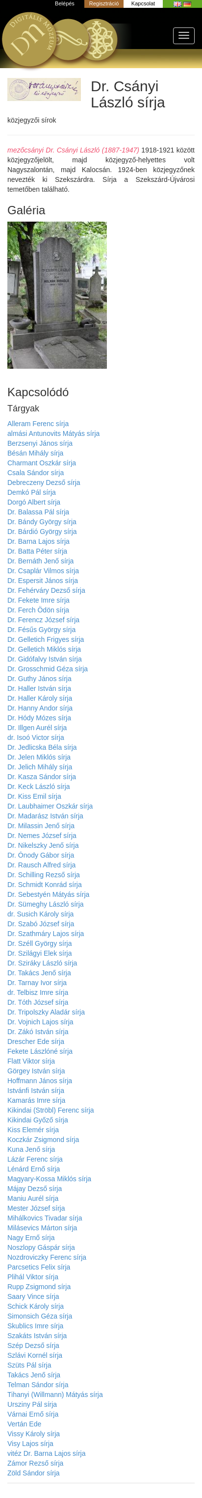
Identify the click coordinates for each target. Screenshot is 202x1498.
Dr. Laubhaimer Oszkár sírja (50, 806)
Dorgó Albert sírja (33, 502)
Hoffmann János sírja (39, 1081)
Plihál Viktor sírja (32, 1277)
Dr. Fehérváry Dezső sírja (46, 590)
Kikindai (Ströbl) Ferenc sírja (50, 1110)
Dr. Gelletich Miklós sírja (44, 649)
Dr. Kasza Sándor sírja (41, 777)
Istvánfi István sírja (35, 1090)
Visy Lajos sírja (30, 1443)
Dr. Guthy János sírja (39, 679)
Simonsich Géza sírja (39, 1316)
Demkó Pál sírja (31, 492)
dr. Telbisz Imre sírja (37, 992)
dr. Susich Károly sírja (40, 914)
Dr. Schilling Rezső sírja (43, 875)
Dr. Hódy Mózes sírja (39, 718)
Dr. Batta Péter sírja (37, 551)
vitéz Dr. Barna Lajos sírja (46, 1453)
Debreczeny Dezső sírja (43, 482)
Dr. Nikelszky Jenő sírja (42, 845)
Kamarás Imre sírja (36, 1100)
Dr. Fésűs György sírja (41, 630)
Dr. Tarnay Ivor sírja (37, 983)
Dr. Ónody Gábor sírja (40, 855)
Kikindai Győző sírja (37, 1120)
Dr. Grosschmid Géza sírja (47, 669)
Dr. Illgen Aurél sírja (37, 728)
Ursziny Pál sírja (32, 1404)
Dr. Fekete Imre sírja (38, 600)
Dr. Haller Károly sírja (39, 698)
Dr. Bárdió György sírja (42, 531)
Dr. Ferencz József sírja (43, 620)
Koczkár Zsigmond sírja (43, 1139)
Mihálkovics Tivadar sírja (44, 1218)
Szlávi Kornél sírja (34, 1355)
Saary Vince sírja (33, 1296)
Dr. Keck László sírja (38, 786)
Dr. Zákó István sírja (37, 1032)
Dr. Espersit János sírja (42, 580)
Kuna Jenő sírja (31, 1149)
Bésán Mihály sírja (35, 453)
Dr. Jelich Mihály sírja (39, 767)
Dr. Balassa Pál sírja (38, 512)
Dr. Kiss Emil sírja (34, 796)
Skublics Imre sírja (35, 1326)
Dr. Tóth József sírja (37, 1002)
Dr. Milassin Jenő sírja (41, 826)
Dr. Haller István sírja (39, 688)
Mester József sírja (36, 1208)
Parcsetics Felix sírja (38, 1267)
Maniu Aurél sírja (32, 1198)
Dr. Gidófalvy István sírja (44, 659)
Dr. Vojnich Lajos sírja (40, 1022)
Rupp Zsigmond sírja (39, 1287)
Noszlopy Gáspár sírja (41, 1247)
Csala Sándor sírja (35, 473)
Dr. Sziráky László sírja (42, 963)
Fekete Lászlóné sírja (40, 1051)
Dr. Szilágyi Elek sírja (39, 953)
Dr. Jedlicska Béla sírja (42, 747)
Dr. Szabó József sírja (40, 924)
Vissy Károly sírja (33, 1434)
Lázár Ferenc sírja (35, 1159)
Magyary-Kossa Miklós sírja (49, 1179)
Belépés (65, 3)
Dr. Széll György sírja (39, 943)
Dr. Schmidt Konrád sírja (44, 885)
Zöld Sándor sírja (33, 1473)
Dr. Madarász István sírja (45, 816)
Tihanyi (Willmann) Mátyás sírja (55, 1394)
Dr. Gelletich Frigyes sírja (45, 639)
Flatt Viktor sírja (31, 1061)
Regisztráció (104, 3)
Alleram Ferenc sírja (38, 424)
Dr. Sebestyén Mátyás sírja (48, 894)
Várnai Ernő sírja (32, 1414)
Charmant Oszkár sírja (41, 463)
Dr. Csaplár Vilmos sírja (43, 571)
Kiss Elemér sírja (33, 1130)
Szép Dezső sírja (33, 1345)
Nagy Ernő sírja (30, 1238)
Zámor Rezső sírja (35, 1463)
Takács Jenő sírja (33, 1375)
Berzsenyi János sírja (40, 443)
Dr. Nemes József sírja (41, 835)
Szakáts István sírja (37, 1336)
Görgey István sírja (36, 1071)
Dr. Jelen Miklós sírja (39, 757)
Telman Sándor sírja (38, 1385)
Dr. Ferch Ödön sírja (38, 610)
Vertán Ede (24, 1424)
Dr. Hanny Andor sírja (40, 708)
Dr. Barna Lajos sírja (38, 541)
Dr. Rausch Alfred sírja (41, 865)
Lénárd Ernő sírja (33, 1169)
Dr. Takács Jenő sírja (39, 973)
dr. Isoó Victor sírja (35, 737)
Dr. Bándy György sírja (41, 522)
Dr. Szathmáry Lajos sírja (45, 934)
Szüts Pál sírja (29, 1365)
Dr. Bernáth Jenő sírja (40, 561)
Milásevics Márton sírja (42, 1228)
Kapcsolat (143, 3)
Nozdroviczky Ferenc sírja (46, 1257)
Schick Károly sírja (35, 1306)
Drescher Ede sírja (35, 1041)
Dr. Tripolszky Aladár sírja (46, 1012)
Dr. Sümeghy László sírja (45, 904)
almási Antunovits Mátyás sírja (53, 433)
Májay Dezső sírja (34, 1189)
